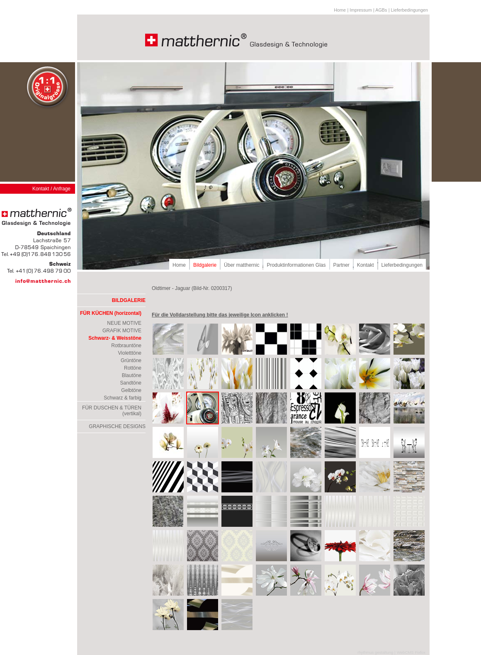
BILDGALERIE (129, 300)
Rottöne (132, 368)
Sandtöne (130, 383)
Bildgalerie (204, 265)
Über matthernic (241, 265)
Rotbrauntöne (126, 345)
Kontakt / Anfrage (51, 189)
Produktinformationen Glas (296, 265)
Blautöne (131, 375)
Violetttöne (130, 353)
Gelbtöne (131, 390)
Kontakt (365, 265)
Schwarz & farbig (122, 398)
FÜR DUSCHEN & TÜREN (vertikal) (111, 410)
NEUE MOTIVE (124, 323)
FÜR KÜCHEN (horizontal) (110, 313)
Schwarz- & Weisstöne (114, 338)
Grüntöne (131, 360)
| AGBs (380, 9)
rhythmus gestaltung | (376, 652)
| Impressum (359, 9)
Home (340, 9)
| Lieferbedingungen (408, 9)
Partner (341, 265)
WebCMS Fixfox (411, 652)
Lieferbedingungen (402, 265)
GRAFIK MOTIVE (121, 331)
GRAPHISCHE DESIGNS (117, 426)
